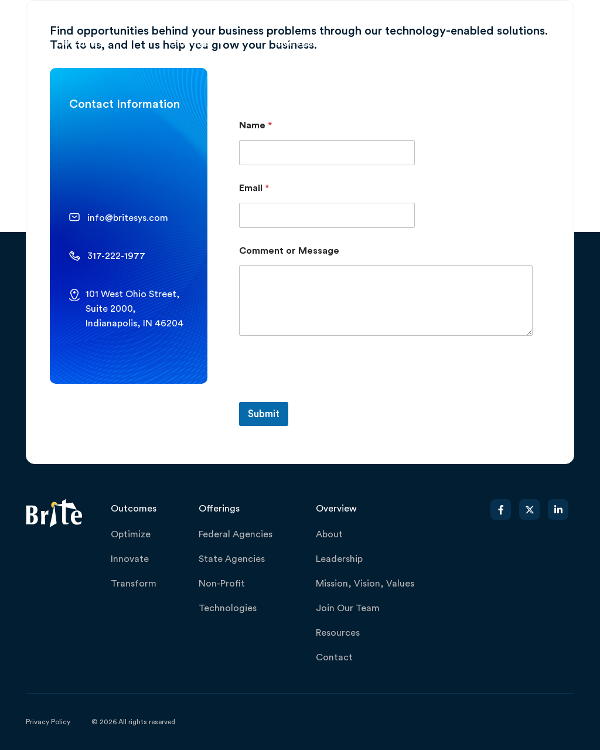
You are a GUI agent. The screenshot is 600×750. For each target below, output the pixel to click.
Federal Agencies (235, 534)
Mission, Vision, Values (365, 583)
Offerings (188, 42)
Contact (334, 657)
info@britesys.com (127, 218)
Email (254, 188)
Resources (338, 633)
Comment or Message (289, 250)
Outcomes (79, 42)
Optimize (131, 534)
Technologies (228, 608)
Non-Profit (222, 583)
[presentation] (328, 394)
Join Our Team (348, 608)
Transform (133, 583)
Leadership (339, 559)
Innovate (130, 559)
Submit (263, 414)
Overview (295, 42)
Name (255, 125)
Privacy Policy (48, 721)
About (329, 534)
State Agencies (232, 559)
